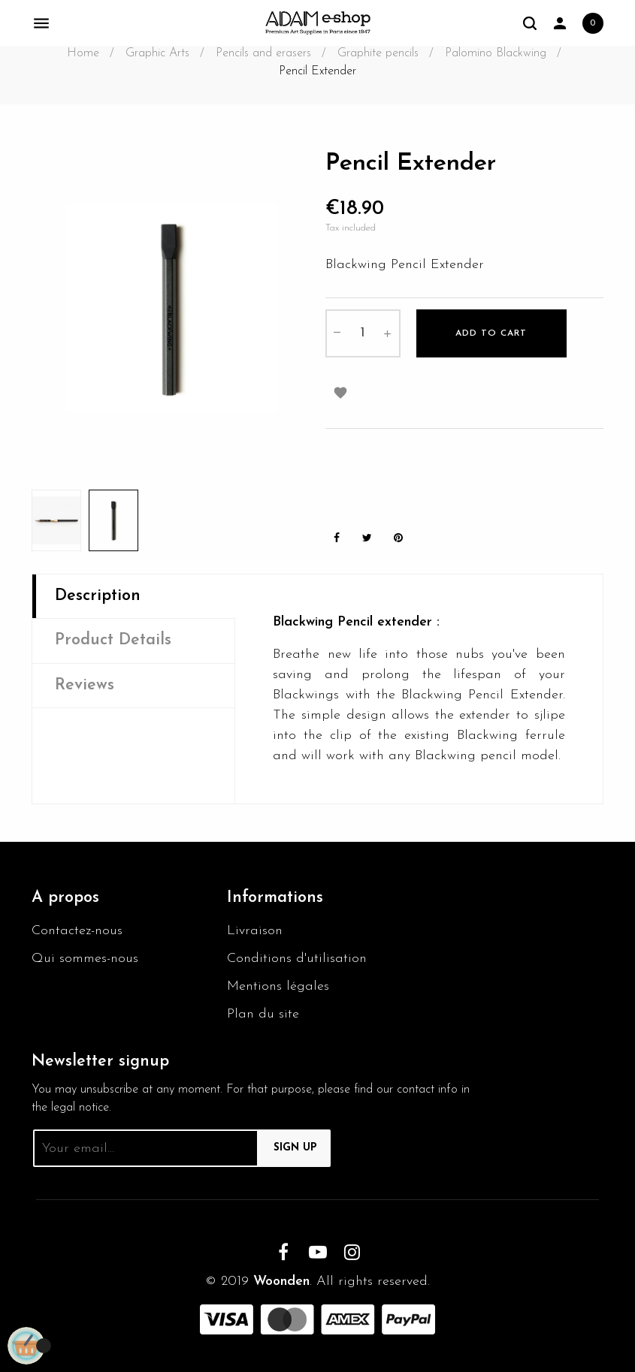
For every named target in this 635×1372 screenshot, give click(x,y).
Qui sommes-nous (85, 958)
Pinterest (398, 538)
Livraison (255, 931)
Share (336, 538)
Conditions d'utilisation (297, 958)
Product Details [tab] (113, 640)
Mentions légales (278, 986)
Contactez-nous (77, 931)
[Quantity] (362, 333)
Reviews (84, 685)
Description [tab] (98, 596)
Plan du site (263, 1014)
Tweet (367, 538)
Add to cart (491, 333)
